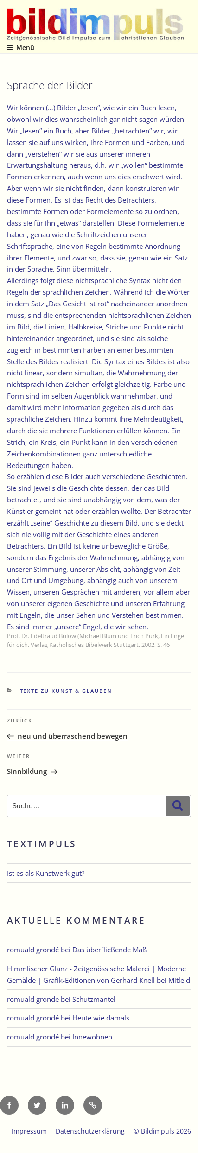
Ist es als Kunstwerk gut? (45, 873)
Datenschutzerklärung (90, 1131)
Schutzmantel (93, 999)
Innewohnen (92, 1036)
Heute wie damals (100, 1017)
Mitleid (179, 980)
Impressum (29, 1131)
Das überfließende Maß (109, 949)
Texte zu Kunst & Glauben (66, 690)
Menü (20, 47)
